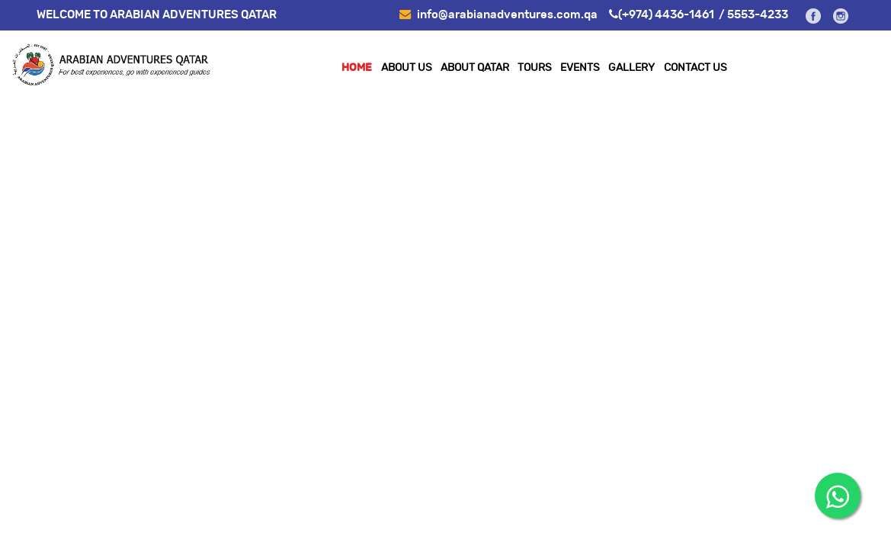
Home (356, 68)
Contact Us (695, 68)
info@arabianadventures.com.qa (498, 15)
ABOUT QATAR (475, 68)
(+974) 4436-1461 (666, 15)
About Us (406, 68)
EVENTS (580, 68)
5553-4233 (757, 15)
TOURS (535, 68)
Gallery (631, 68)
